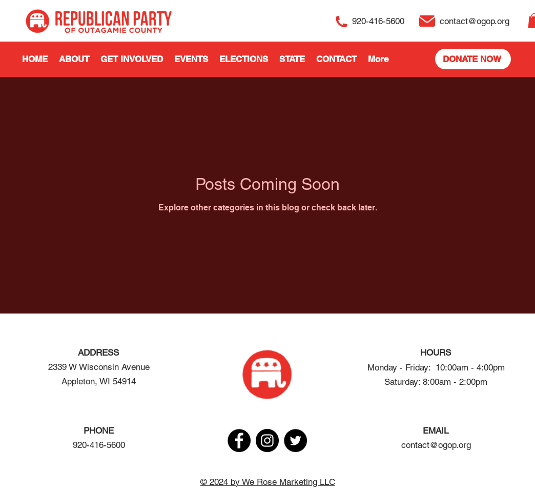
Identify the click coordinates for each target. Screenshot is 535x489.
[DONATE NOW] (473, 59)
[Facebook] (239, 440)
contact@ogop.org (436, 445)
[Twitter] (295, 440)
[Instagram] (267, 440)
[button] (74, 59)
